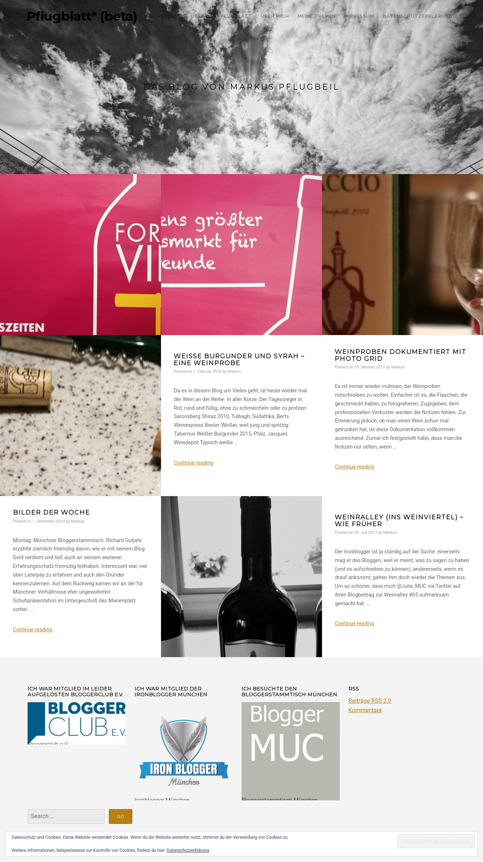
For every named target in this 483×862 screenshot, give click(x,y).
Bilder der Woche (51, 512)
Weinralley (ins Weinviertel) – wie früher (399, 520)
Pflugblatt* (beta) (81, 16)
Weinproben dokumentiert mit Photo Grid (400, 355)
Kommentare (365, 710)
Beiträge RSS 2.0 (369, 700)
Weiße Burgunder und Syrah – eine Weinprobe (239, 359)
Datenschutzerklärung (188, 850)
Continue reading (193, 463)
